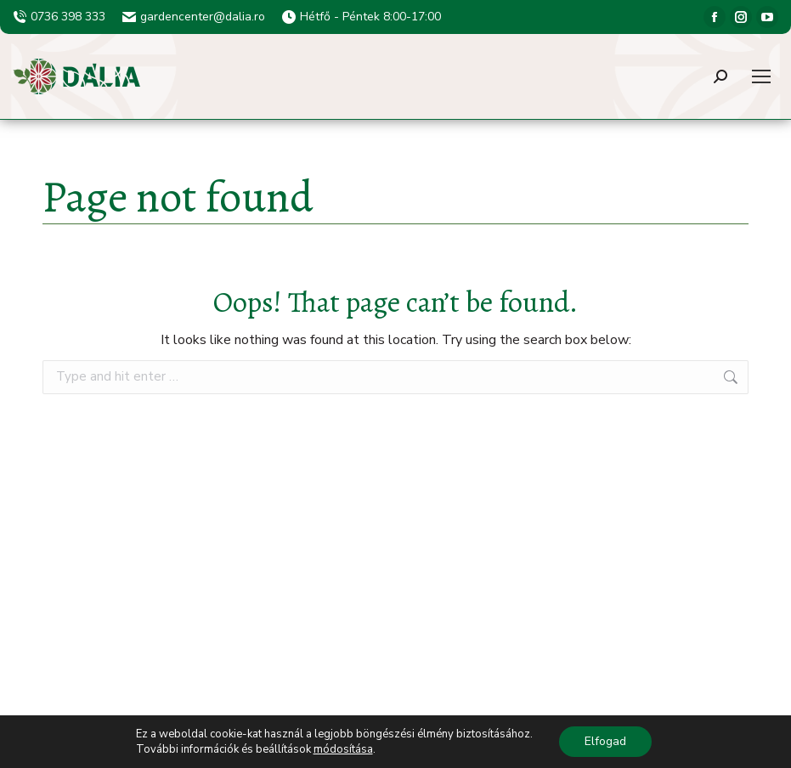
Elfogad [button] (605, 741)
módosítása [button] (343, 749)
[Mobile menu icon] (761, 76)
